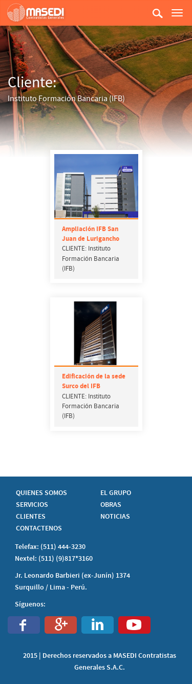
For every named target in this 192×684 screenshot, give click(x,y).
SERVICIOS (32, 504)
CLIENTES (31, 516)
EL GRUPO (115, 493)
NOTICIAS (115, 516)
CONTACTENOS (39, 528)
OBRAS (110, 504)
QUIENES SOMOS (41, 493)
